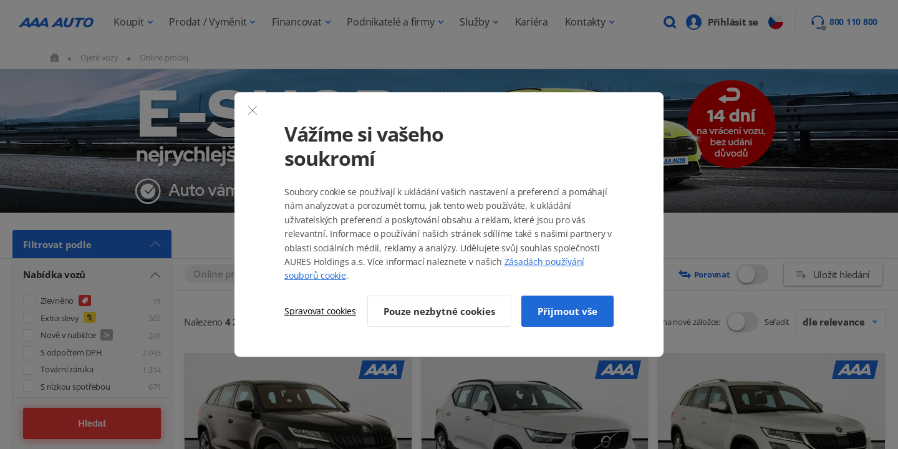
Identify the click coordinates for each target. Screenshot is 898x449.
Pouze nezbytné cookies (439, 311)
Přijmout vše (567, 311)
